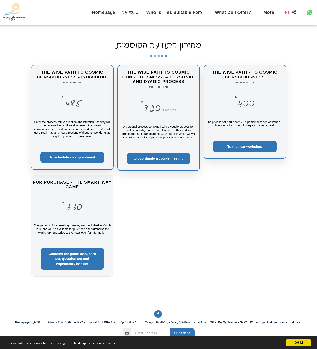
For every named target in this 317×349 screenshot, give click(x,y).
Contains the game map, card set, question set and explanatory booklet (72, 259)
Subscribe (182, 333)
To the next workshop (244, 146)
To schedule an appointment (72, 157)
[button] (177, 12)
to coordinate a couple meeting (159, 158)
